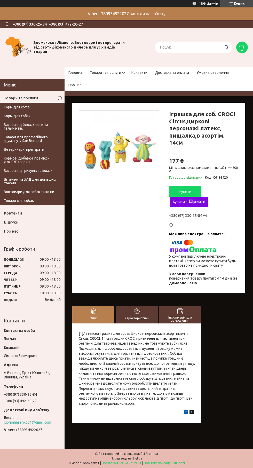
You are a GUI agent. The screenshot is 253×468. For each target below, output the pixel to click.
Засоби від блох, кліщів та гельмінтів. (26, 126)
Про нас (74, 85)
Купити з (189, 202)
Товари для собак (19, 201)
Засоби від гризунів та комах (28, 171)
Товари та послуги (105, 72)
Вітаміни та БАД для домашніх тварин (30, 181)
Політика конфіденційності (164, 463)
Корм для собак (17, 116)
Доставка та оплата (172, 72)
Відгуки (11, 222)
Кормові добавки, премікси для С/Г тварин (27, 160)
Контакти (139, 72)
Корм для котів (17, 107)
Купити (185, 191)
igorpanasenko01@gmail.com (27, 422)
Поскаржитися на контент (121, 463)
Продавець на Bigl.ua (126, 458)
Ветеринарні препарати (24, 149)
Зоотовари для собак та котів (29, 192)
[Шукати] (226, 47)
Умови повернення (213, 72)
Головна (75, 72)
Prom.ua (152, 453)
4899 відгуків (208, 3)
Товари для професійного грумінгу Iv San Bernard (26, 139)
